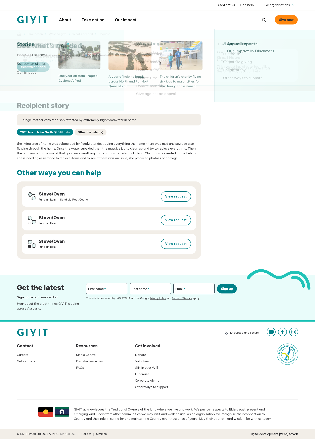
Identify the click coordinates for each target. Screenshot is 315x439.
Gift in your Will (146, 368)
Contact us (226, 5)
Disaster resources (89, 361)
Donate (140, 355)
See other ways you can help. (238, 71)
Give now (286, 20)
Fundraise (142, 374)
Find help (247, 5)
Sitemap (101, 434)
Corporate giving (147, 380)
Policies (86, 434)
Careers (22, 355)
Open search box (264, 19)
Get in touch (26, 361)
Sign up (227, 289)
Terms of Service (182, 298)
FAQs (80, 368)
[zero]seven (288, 434)
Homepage (32, 20)
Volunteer (142, 361)
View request (176, 196)
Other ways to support (151, 387)
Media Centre (86, 355)
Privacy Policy (158, 298)
